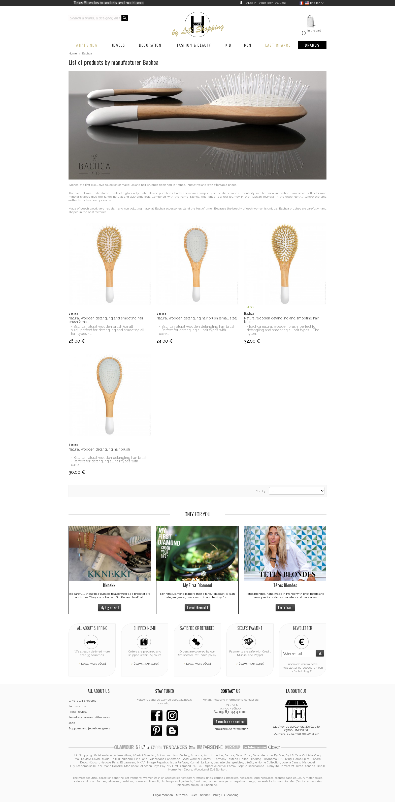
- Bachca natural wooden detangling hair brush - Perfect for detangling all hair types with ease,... (109, 461)
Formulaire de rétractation (230, 729)
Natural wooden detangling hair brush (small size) (196, 318)
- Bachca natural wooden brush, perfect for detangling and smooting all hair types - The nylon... (283, 330)
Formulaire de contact (230, 721)
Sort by (261, 491)
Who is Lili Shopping (82, 700)
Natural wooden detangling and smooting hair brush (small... (106, 320)
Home (73, 53)
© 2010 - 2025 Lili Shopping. (219, 795)
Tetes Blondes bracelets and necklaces (109, 3)
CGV (194, 795)
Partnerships (77, 706)
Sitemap (181, 795)
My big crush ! (110, 607)
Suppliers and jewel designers (89, 728)
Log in (252, 3)
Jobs (72, 723)
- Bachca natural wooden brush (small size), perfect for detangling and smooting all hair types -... (107, 330)
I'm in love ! (285, 607)
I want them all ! (197, 607)
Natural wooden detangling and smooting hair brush (281, 320)
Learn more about (93, 663)
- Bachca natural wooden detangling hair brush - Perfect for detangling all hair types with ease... (197, 330)
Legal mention (163, 795)
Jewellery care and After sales (89, 717)
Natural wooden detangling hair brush (99, 449)
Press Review (78, 712)
